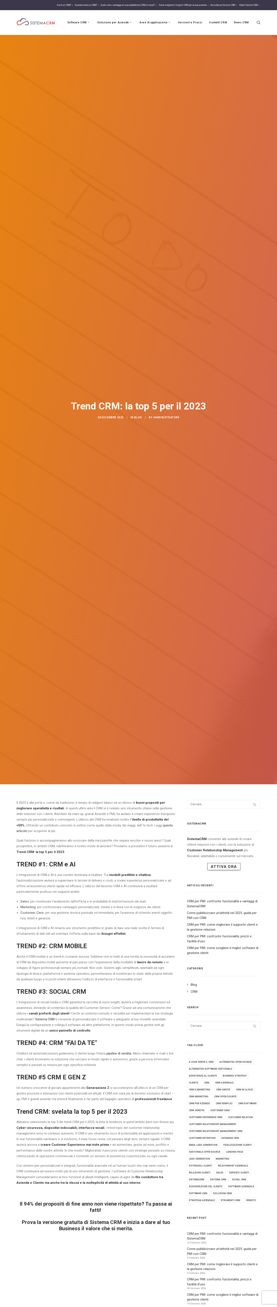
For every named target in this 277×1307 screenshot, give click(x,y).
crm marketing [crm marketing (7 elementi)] (198, 1096)
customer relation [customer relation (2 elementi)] (240, 1117)
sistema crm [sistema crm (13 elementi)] (218, 1179)
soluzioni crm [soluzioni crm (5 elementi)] (222, 1193)
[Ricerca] (259, 22)
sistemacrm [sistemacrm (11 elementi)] (196, 1179)
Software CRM (78, 22)
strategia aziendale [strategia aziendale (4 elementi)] (202, 1200)
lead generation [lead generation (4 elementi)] (199, 1158)
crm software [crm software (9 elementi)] (247, 1103)
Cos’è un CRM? (65, 5)
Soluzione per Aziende (114, 22)
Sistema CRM (45, 1019)
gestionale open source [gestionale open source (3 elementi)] (204, 1151)
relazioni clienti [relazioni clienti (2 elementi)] (199, 1172)
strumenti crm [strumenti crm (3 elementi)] (230, 1200)
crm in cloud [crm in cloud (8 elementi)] (244, 1089)
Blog (138, 417)
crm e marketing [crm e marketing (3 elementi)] (199, 1089)
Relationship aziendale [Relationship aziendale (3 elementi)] (233, 1165)
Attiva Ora (224, 866)
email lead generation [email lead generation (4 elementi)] (203, 1145)
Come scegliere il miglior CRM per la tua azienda (184, 5)
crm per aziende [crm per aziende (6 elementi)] (199, 1103)
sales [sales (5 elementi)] (219, 1172)
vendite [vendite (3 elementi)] (251, 1200)
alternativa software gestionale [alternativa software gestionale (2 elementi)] (210, 1068)
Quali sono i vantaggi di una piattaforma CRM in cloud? (129, 5)
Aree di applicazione (155, 22)
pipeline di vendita (118, 1053)
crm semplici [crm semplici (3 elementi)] (224, 1103)
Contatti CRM (218, 22)
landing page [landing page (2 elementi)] (234, 1151)
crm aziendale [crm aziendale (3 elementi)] (224, 1082)
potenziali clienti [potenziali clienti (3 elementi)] (200, 1165)
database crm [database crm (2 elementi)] (230, 1138)
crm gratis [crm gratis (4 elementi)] (223, 1089)
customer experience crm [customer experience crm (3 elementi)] (205, 1117)
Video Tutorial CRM (250, 5)
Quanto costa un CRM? (87, 5)
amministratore (166, 417)
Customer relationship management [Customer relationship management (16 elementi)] (213, 1124)
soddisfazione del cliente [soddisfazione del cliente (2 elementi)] (205, 1186)
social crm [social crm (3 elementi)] (239, 1179)
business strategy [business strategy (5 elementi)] (235, 1075)
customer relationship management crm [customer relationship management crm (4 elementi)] (215, 1131)
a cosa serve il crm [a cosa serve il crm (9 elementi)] (201, 1062)
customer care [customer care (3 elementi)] (220, 1110)
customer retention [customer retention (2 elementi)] (202, 1138)
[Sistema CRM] (35, 22)
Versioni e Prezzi (190, 22)
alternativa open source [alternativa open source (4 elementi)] (235, 1062)
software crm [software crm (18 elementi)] (198, 1193)
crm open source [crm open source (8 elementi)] (225, 1096)
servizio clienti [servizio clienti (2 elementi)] (239, 1172)
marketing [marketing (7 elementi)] (222, 1158)
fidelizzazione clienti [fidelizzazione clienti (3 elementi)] (237, 1145)
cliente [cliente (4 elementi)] (193, 1082)
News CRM (241, 22)
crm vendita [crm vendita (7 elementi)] (197, 1110)
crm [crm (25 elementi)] (206, 1082)
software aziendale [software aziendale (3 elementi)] (241, 1186)
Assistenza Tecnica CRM (224, 5)
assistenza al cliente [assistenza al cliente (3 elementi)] (203, 1075)
